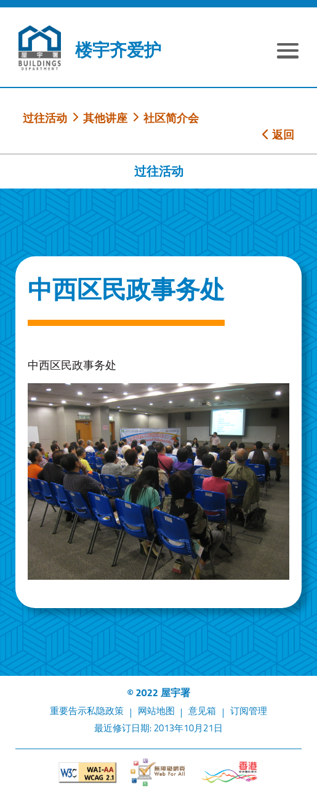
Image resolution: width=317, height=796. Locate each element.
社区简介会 (171, 117)
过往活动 (45, 117)
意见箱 (202, 711)
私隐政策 (105, 711)
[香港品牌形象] (229, 772)
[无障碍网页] (158, 772)
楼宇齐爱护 (118, 49)
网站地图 (156, 711)
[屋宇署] (39, 48)
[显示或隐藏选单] (287, 52)
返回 (278, 134)
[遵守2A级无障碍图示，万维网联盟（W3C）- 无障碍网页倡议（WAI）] (88, 772)
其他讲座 (105, 117)
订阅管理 (248, 711)
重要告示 (68, 711)
